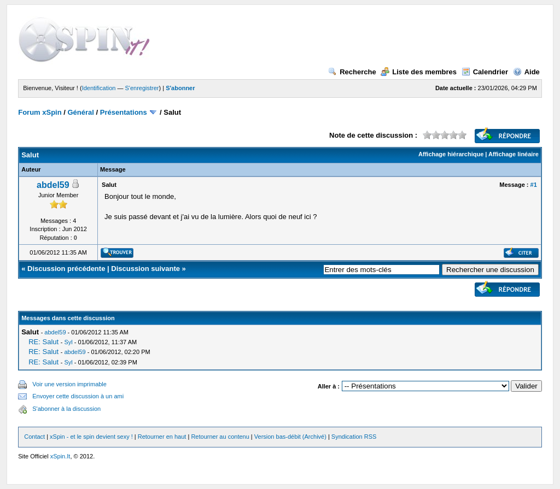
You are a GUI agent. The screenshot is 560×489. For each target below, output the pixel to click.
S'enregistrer (142, 88)
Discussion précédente (66, 268)
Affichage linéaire (513, 154)
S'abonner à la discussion (66, 408)
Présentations (123, 112)
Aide (526, 72)
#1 (533, 184)
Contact (34, 436)
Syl (68, 342)
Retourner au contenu (220, 436)
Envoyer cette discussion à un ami (78, 396)
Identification (99, 88)
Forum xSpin (39, 112)
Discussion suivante (145, 268)
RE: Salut (43, 342)
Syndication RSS (354, 436)
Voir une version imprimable (69, 384)
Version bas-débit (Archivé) (290, 436)
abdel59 (53, 185)
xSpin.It (60, 456)
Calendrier (485, 72)
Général (81, 112)
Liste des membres (419, 72)
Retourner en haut (162, 436)
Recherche (352, 72)
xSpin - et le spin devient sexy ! (91, 436)
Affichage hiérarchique (450, 154)
